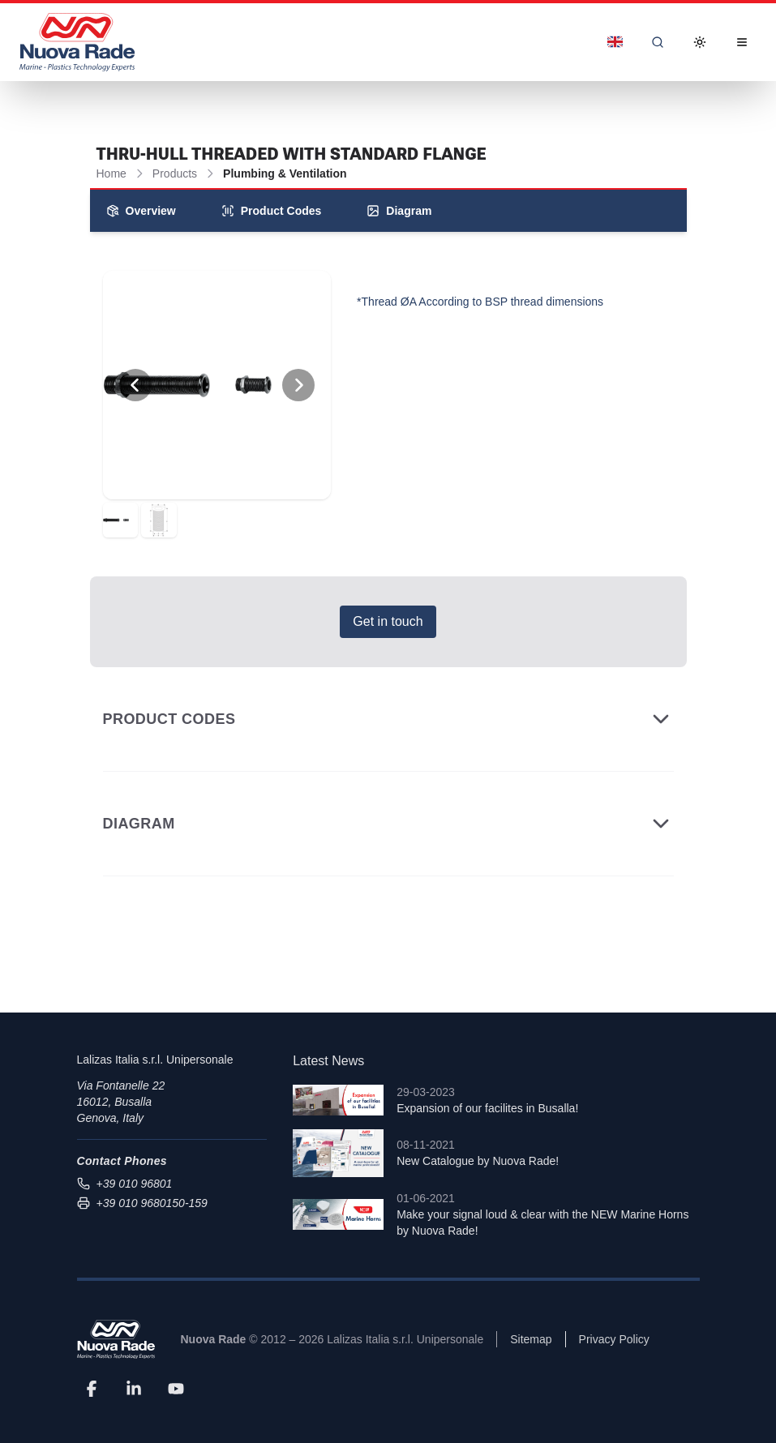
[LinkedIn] (133, 1388)
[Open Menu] (742, 42)
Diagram (399, 210)
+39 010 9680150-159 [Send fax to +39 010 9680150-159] (142, 1203)
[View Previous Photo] (135, 385)
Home (111, 173)
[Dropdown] (615, 42)
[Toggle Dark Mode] (699, 42)
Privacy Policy (614, 1339)
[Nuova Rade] (116, 1340)
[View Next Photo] (298, 385)
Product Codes (271, 210)
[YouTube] (176, 1388)
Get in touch (387, 621)
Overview (141, 210)
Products (174, 173)
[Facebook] (91, 1388)
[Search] (657, 42)
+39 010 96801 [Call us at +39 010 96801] (125, 1183)
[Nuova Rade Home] (77, 42)
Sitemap (530, 1339)
